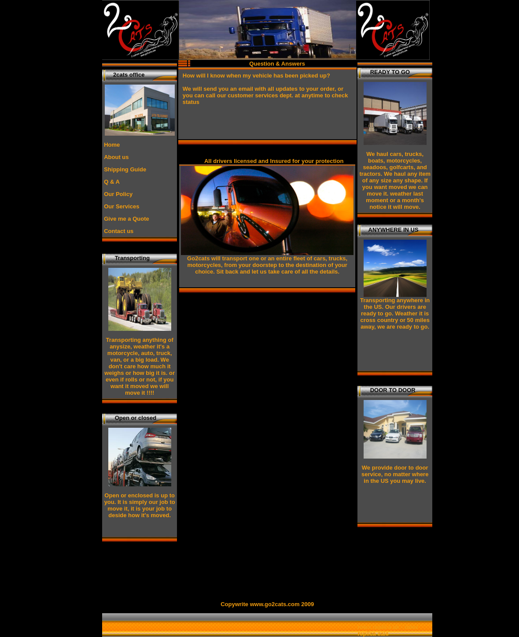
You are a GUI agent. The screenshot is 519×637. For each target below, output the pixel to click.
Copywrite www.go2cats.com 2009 (267, 604)
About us (116, 157)
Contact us (118, 231)
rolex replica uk (378, 627)
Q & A (112, 181)
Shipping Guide (125, 169)
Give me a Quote (126, 218)
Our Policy (118, 194)
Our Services (121, 206)
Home (112, 144)
